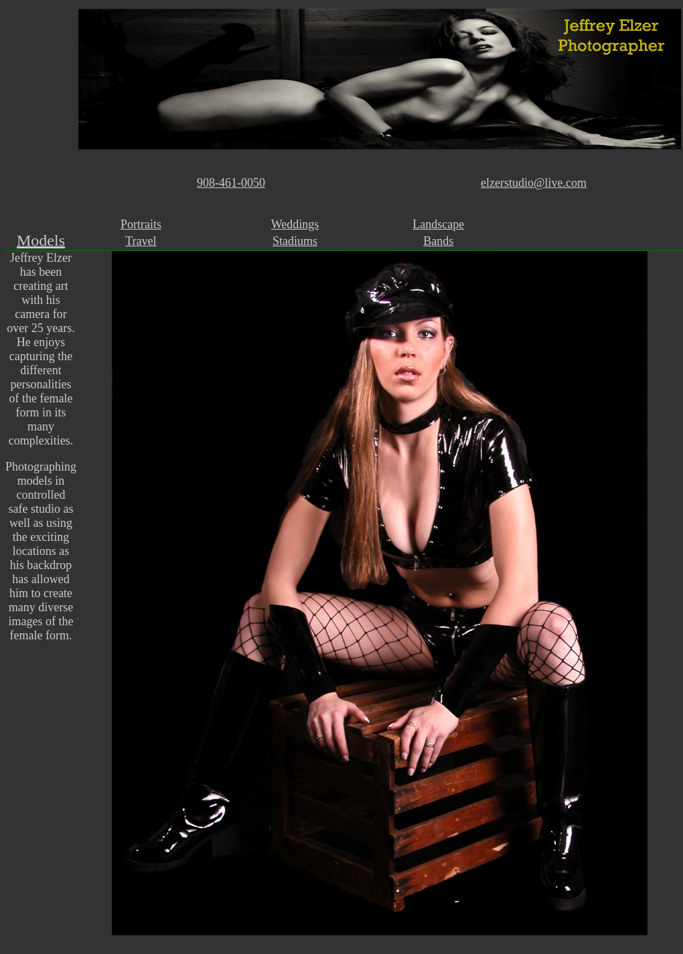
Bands (438, 241)
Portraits (141, 224)
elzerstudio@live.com (534, 182)
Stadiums (295, 241)
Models (41, 240)
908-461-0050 (231, 182)
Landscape (438, 224)
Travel (140, 241)
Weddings (295, 224)
